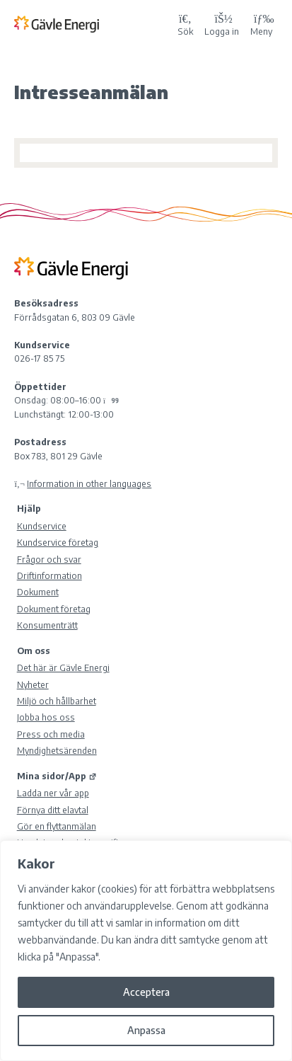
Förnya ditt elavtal (52, 809)
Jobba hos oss (46, 717)
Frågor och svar (49, 559)
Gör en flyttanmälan (56, 826)
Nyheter (33, 684)
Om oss (33, 650)
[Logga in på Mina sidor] (221, 24)
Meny (261, 23)
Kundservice (41, 526)
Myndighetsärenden (57, 750)
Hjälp (29, 508)
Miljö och (56, 700)
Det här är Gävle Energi (63, 667)
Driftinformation (49, 575)
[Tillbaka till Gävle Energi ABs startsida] (93, 23)
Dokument (38, 591)
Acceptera (146, 992)
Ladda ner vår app (53, 792)
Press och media (51, 734)
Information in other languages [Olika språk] (89, 483)
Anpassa (146, 1030)
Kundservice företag (57, 542)
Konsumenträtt (47, 625)
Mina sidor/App (57, 775)
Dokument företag (53, 608)
